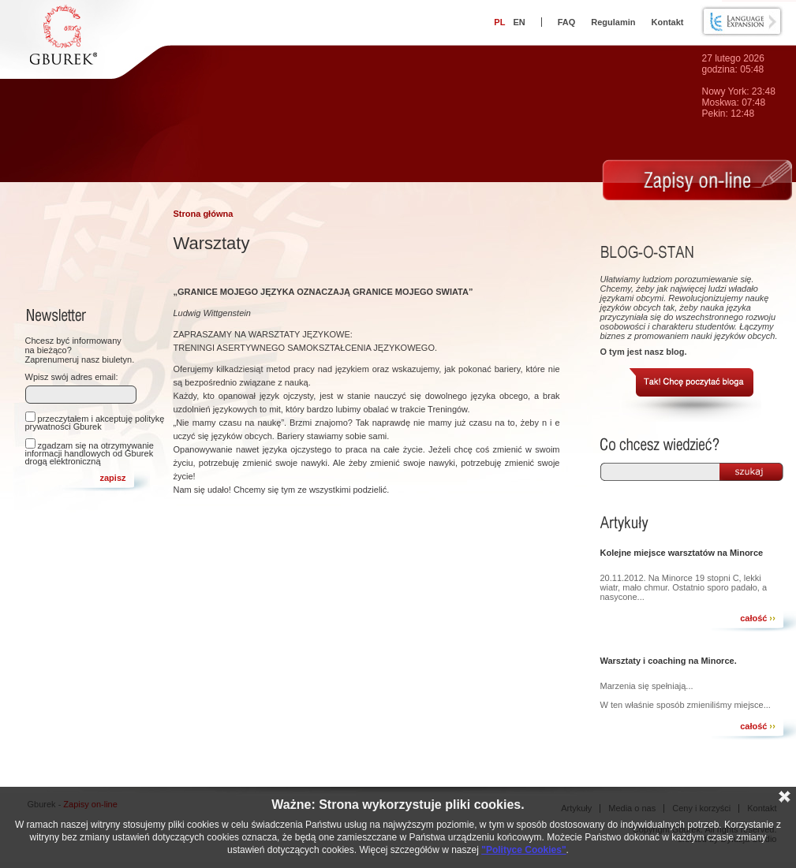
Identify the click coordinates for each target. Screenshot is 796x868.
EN (519, 22)
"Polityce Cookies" (523, 849)
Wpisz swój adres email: (71, 377)
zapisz (112, 477)
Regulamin (613, 22)
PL (499, 22)
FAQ (567, 22)
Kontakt (668, 22)
